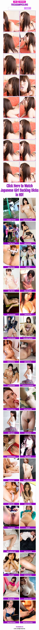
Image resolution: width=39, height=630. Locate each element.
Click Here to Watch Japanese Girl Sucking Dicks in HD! (19, 190)
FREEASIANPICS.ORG (19, 5)
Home (15, 1)
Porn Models (22, 1)
